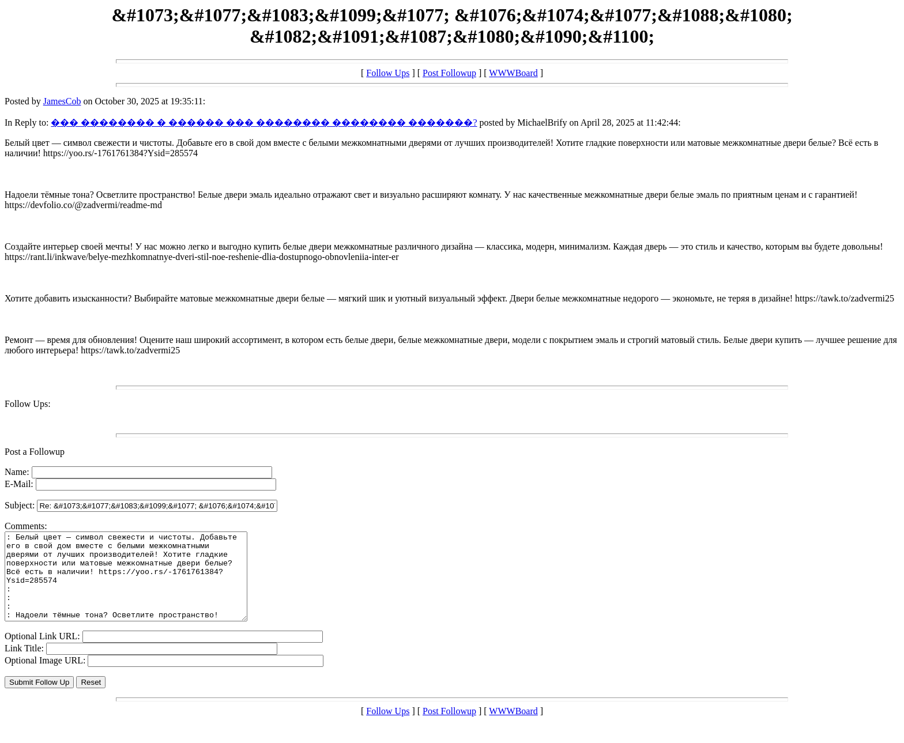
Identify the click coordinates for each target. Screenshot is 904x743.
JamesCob (62, 101)
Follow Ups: (28, 404)
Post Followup (449, 73)
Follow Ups (387, 73)
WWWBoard (513, 73)
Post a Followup (35, 452)
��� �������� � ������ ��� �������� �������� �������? (264, 122)
